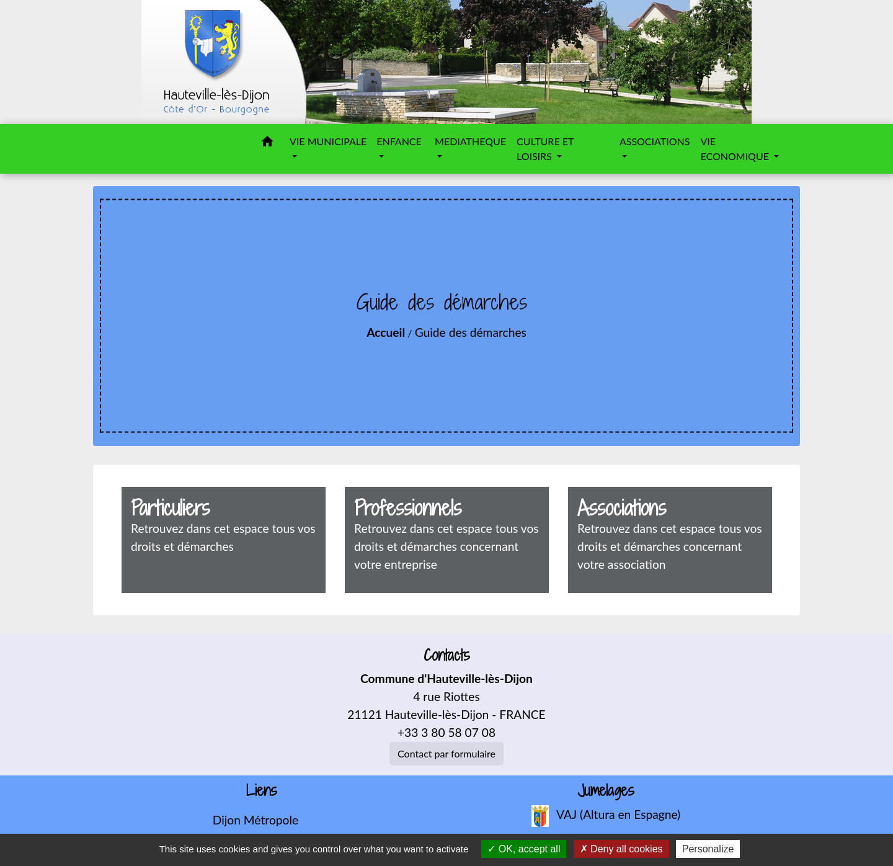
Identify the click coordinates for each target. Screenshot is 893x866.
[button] (267, 143)
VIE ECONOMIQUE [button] (735, 148)
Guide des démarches (470, 332)
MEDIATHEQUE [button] (470, 141)
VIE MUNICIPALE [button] (328, 141)
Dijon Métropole (255, 820)
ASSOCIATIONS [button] (655, 141)
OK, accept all (523, 849)
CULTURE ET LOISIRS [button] (545, 148)
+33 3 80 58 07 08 (446, 732)
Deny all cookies (621, 849)
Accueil (386, 332)
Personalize (708, 849)
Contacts (447, 655)
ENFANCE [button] (399, 141)
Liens (261, 791)
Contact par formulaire (446, 753)
